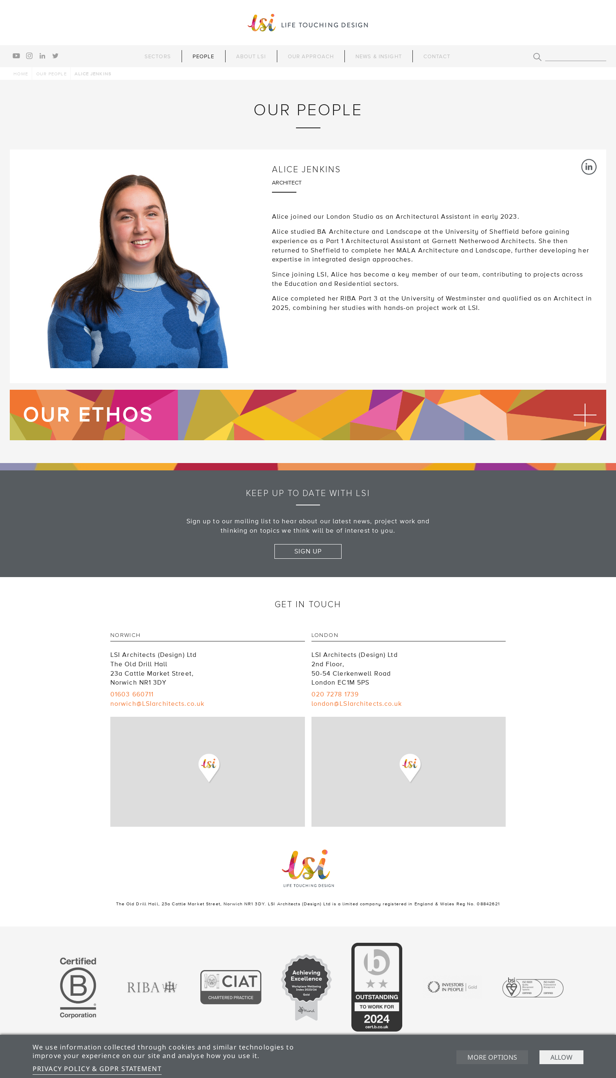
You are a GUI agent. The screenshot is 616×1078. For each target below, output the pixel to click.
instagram (29, 55)
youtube (16, 55)
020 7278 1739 (335, 694)
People (204, 56)
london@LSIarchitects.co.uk (356, 704)
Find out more (308, 415)
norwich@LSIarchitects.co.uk (157, 704)
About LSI (251, 56)
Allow (561, 1057)
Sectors (158, 56)
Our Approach (311, 56)
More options (492, 1057)
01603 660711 (131, 694)
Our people (51, 74)
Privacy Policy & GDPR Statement (97, 1068)
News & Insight (378, 56)
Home (20, 74)
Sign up (308, 551)
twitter (55, 55)
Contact (437, 56)
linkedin (42, 55)
